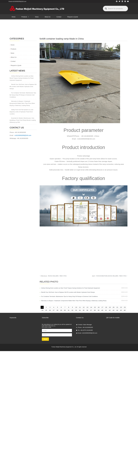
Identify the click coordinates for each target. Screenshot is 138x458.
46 (125, 310)
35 (84, 310)
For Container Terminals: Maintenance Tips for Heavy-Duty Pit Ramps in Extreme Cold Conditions (23, 95)
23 (125, 307)
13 (87, 307)
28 (57, 310)
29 (61, 310)
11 (80, 307)
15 (95, 307)
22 (121, 307)
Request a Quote (72, 17)
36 (87, 310)
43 (114, 310)
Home (13, 17)
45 (121, 310)
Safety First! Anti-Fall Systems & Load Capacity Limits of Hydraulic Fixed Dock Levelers (21, 112)
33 (76, 310)
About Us (47, 17)
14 (91, 307)
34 (80, 310)
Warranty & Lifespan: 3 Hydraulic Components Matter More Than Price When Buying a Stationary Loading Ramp (22, 103)
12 (84, 307)
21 (117, 307)
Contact (58, 17)
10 (76, 307)
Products (25, 16)
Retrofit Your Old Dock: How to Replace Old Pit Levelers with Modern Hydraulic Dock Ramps (23, 86)
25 (46, 310)
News (37, 17)
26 (50, 310)
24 (42, 310)
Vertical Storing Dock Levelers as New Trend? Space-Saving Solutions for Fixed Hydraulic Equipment (21, 78)
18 (106, 307)
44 (117, 310)
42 (110, 310)
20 (114, 307)
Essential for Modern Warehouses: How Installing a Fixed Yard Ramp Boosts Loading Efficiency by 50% (23, 120)
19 (110, 307)
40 (102, 310)
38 (95, 310)
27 (54, 310)
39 (99, 310)
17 (102, 307)
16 (99, 307)
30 (65, 310)
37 (91, 310)
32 (72, 310)
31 (69, 310)
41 (106, 310)
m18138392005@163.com (23, 135)
